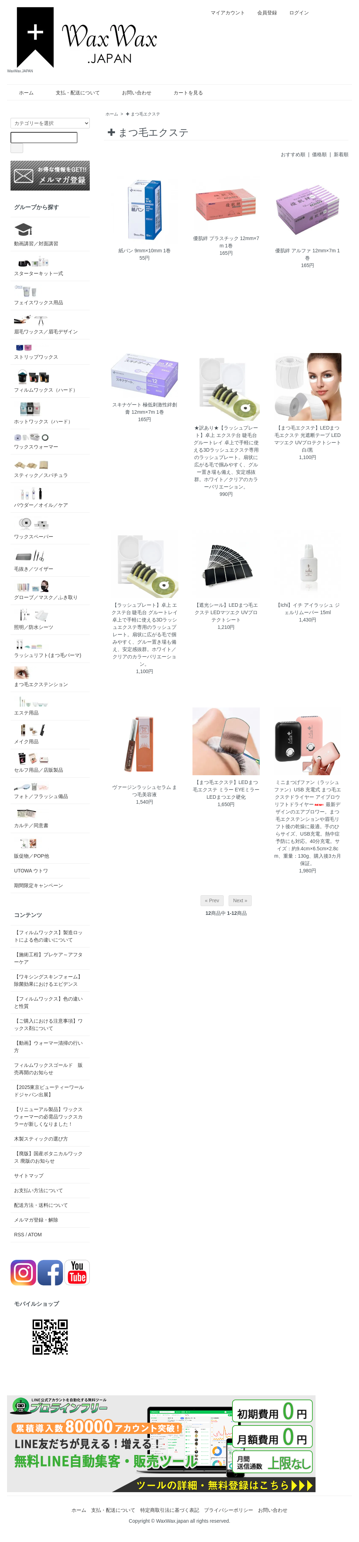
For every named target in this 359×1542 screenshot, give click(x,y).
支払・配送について (73, 92)
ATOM (35, 1234)
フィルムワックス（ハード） (46, 380)
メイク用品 (31, 734)
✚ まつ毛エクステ (143, 114)
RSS (19, 1234)
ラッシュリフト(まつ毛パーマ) (47, 648)
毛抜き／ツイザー (33, 560)
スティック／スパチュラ (41, 468)
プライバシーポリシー (228, 1510)
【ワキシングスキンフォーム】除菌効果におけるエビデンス (48, 980)
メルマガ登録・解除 (36, 1220)
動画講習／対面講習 (36, 233)
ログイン (295, 12)
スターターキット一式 (38, 265)
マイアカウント (224, 12)
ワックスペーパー (33, 527)
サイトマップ (28, 1175)
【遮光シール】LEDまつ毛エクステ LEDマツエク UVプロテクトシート (226, 612)
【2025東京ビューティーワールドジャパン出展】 (49, 1090)
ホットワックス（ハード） (43, 412)
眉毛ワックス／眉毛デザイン (46, 324)
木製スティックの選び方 (41, 1139)
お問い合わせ (131, 92)
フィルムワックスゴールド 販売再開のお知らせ (48, 1068)
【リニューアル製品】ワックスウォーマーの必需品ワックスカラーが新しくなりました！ (48, 1116)
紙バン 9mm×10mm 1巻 (144, 250)
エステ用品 (31, 706)
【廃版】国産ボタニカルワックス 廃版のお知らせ (48, 1157)
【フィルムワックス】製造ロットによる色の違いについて (48, 936)
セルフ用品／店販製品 (38, 763)
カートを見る (183, 92)
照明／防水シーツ (33, 619)
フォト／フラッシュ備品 (41, 790)
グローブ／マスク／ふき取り (46, 590)
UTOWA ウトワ (31, 870)
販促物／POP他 (31, 848)
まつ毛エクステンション (41, 676)
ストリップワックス (36, 351)
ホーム (21, 92)
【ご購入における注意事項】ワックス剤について (48, 1024)
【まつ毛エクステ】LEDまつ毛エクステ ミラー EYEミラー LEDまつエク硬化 (226, 789)
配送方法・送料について (41, 1205)
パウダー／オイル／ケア (41, 497)
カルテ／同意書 (31, 817)
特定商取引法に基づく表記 (169, 1510)
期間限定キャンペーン (38, 885)
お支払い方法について (38, 1190)
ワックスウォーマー (36, 441)
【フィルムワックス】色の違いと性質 (48, 1002)
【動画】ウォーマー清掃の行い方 (48, 1046)
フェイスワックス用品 (38, 295)
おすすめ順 (293, 154)
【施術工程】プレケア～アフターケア (48, 958)
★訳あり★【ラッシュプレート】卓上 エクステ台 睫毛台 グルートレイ (226, 435)
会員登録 (263, 12)
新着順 (341, 154)
